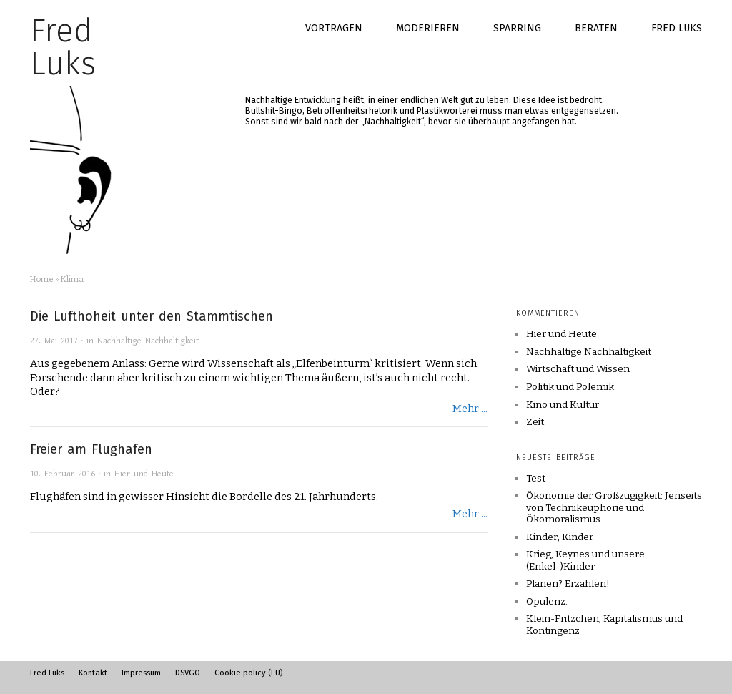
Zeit (535, 422)
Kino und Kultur (562, 405)
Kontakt (93, 673)
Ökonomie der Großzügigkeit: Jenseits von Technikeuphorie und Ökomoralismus (614, 507)
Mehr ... (470, 408)
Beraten (596, 28)
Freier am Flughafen (91, 449)
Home (42, 279)
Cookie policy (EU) (248, 673)
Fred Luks (676, 28)
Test (535, 478)
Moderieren (428, 28)
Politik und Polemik (570, 387)
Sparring (517, 28)
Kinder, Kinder (559, 537)
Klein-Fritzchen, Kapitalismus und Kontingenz (604, 624)
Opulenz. (547, 601)
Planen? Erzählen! (568, 583)
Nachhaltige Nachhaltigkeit (148, 341)
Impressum (141, 673)
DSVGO (187, 673)
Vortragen (333, 28)
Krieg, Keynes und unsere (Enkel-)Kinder (585, 560)
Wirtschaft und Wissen (578, 369)
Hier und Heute (144, 474)
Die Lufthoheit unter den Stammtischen (151, 316)
